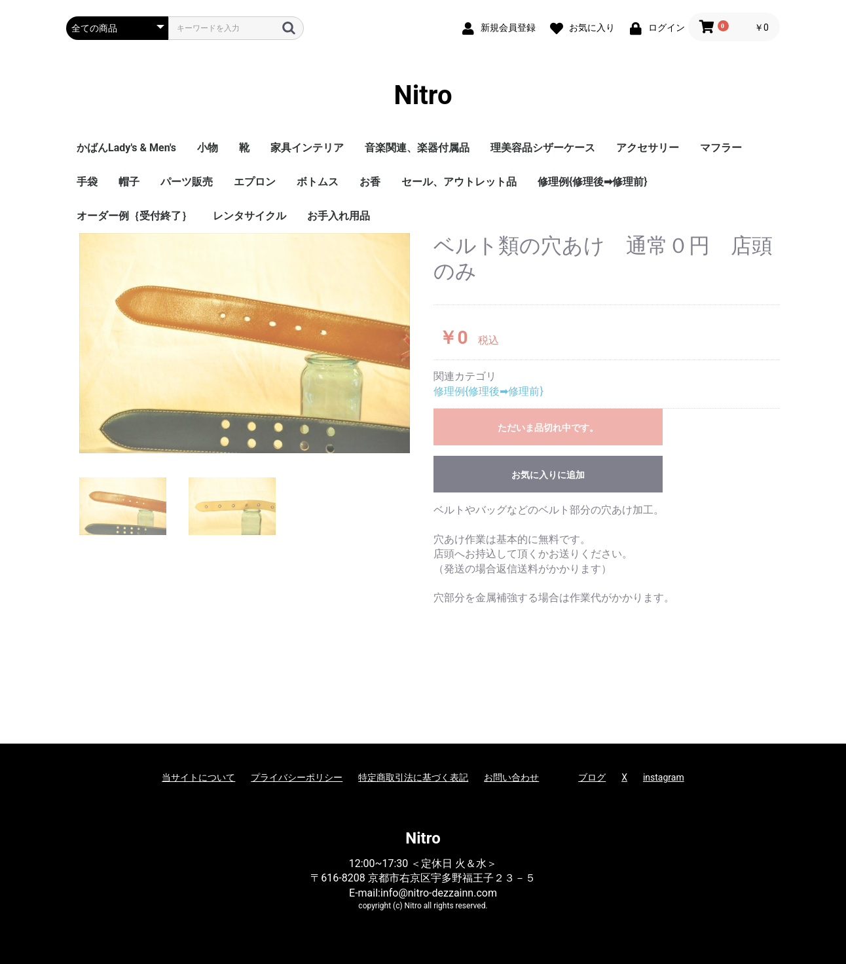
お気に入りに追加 (548, 475)
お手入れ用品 (338, 216)
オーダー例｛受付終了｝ (134, 216)
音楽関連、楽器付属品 (417, 147)
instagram (663, 777)
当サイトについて (198, 777)
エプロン (255, 182)
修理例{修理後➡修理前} (593, 182)
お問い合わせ (511, 777)
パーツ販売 (186, 182)
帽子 (129, 182)
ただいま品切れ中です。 (548, 427)
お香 (369, 182)
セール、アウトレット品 (459, 182)
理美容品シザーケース (542, 147)
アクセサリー (647, 147)
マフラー (721, 147)
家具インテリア (307, 147)
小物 (207, 147)
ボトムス (318, 182)
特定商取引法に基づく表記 (413, 777)
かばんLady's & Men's (126, 147)
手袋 (87, 182)
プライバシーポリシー (296, 777)
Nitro (423, 95)
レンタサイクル (249, 216)
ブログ (592, 777)
